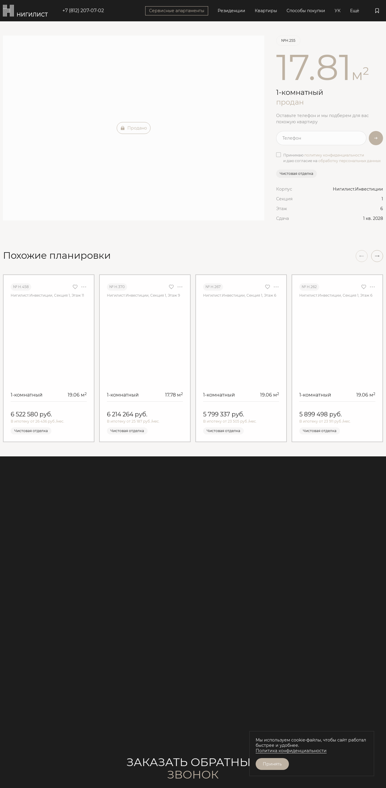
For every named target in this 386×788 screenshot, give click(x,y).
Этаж (281, 208)
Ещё (354, 10)
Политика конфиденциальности (291, 750)
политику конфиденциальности (334, 155)
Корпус (284, 189)
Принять (272, 764)
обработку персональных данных (349, 161)
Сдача (282, 218)
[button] (377, 256)
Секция (284, 199)
